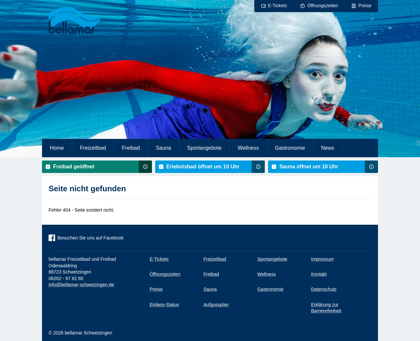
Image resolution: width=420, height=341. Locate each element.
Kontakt (318, 274)
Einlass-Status (164, 304)
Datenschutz (324, 289)
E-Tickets (277, 5)
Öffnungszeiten (322, 5)
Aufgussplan (216, 304)
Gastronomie (290, 148)
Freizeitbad (93, 148)
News (327, 148)
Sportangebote (204, 148)
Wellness (248, 148)
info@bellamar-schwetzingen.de (81, 284)
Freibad (131, 148)
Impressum (322, 259)
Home (57, 148)
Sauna (163, 148)
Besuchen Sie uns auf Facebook (90, 237)
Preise (364, 5)
